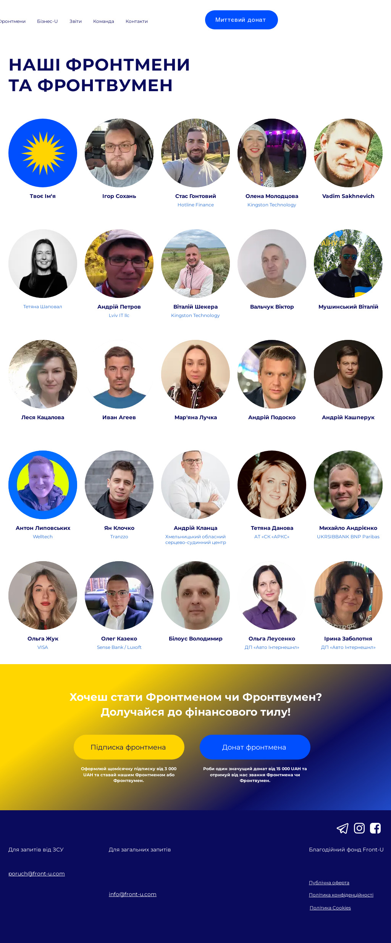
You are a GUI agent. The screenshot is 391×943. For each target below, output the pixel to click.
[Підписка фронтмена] (129, 747)
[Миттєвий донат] (241, 19)
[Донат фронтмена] (255, 747)
